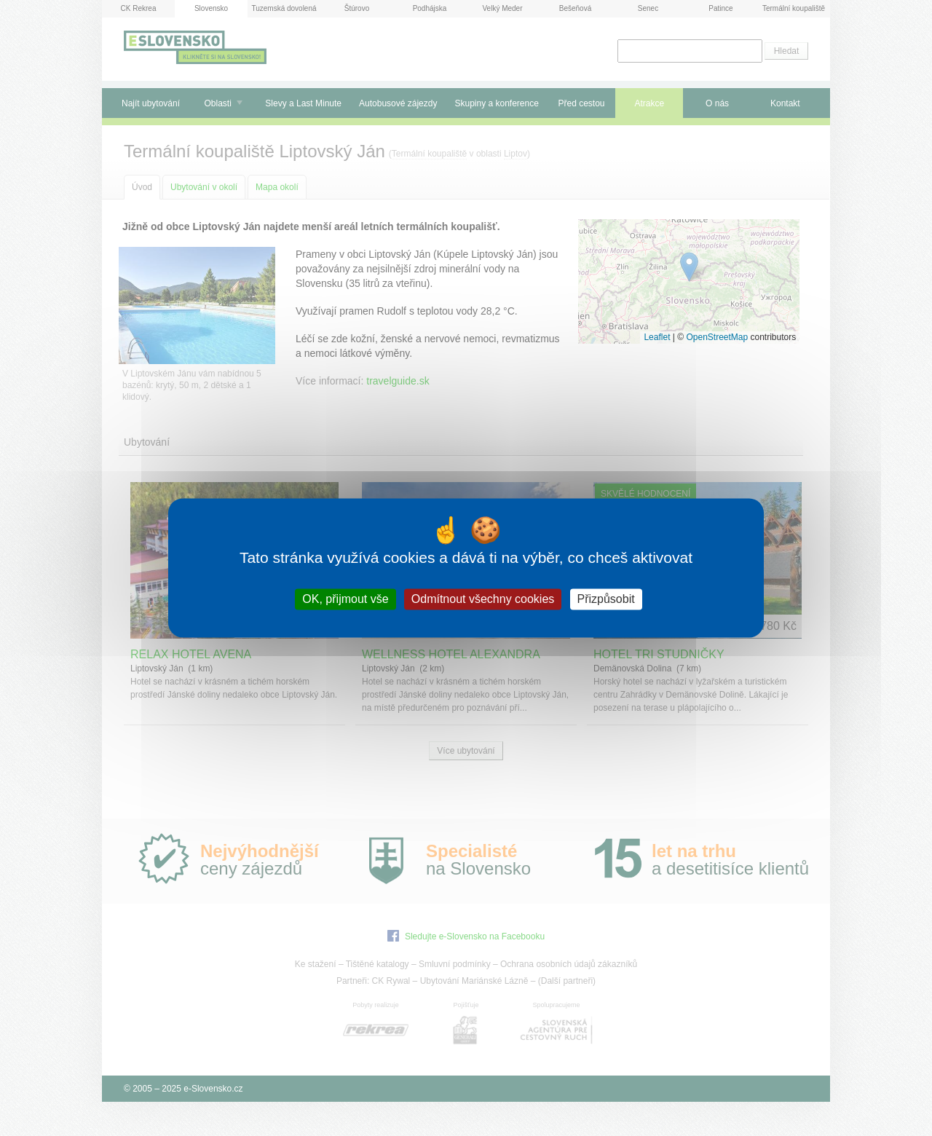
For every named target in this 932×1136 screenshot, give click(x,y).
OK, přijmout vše (345, 599)
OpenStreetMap (717, 337)
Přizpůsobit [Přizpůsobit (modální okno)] (606, 599)
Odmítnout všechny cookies (483, 599)
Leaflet (657, 337)
